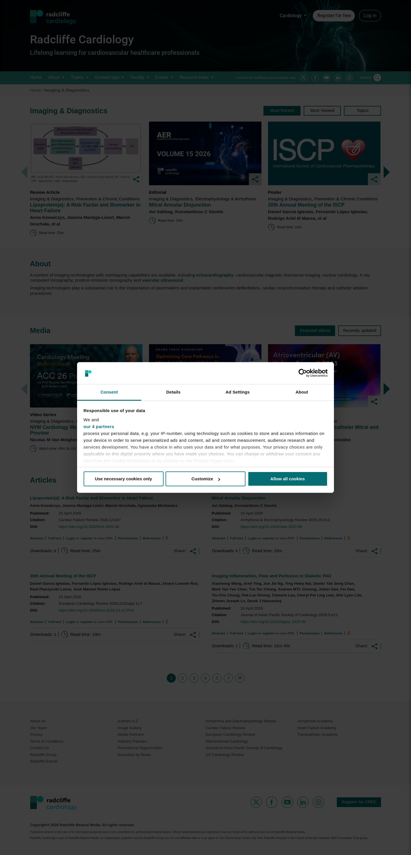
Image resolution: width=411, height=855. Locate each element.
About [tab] (302, 392)
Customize (206, 478)
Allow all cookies (287, 478)
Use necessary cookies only (123, 478)
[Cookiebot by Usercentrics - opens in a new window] (303, 373)
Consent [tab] (109, 392)
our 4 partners (99, 426)
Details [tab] (173, 392)
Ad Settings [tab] (237, 392)
